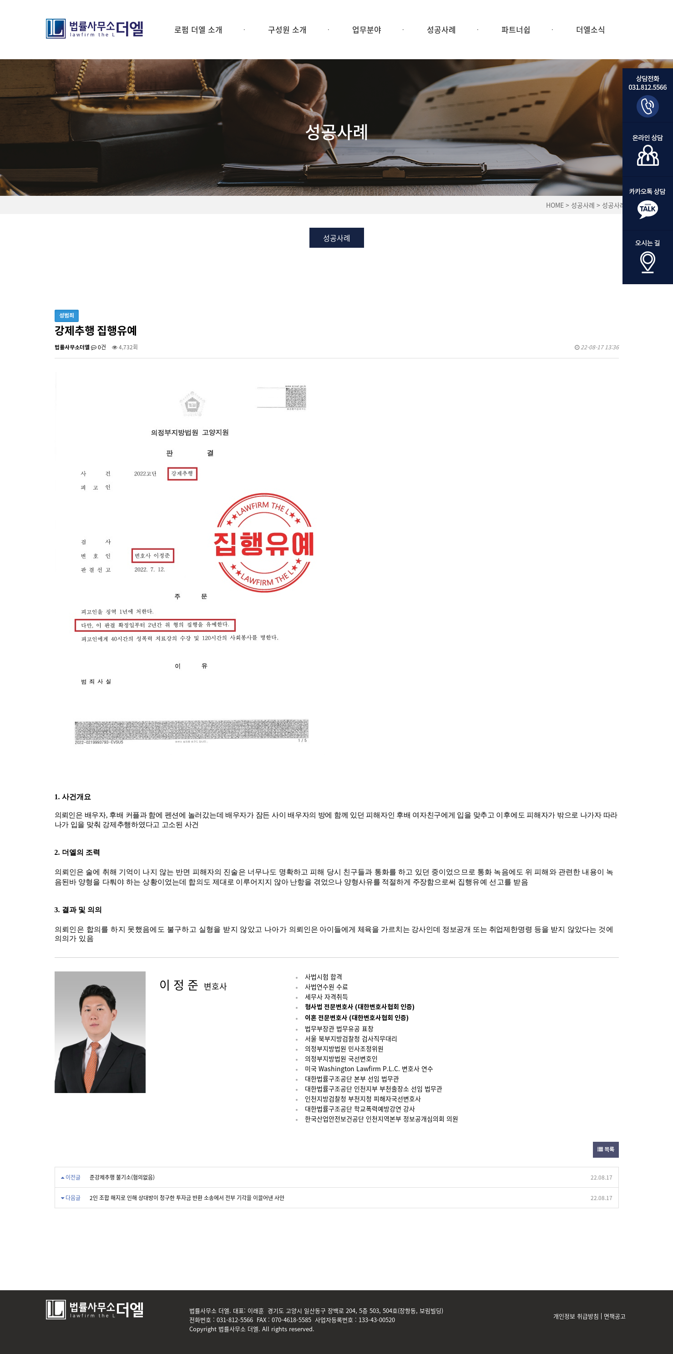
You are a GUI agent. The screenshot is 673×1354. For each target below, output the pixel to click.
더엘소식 (590, 29)
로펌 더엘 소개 (198, 29)
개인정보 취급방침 (576, 1316)
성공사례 (441, 29)
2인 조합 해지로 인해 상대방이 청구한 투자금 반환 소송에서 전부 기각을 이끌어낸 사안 (187, 1198)
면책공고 (615, 1316)
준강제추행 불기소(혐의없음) (122, 1177)
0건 (98, 347)
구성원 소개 (287, 29)
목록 (605, 1149)
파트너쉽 (516, 29)
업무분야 (366, 29)
